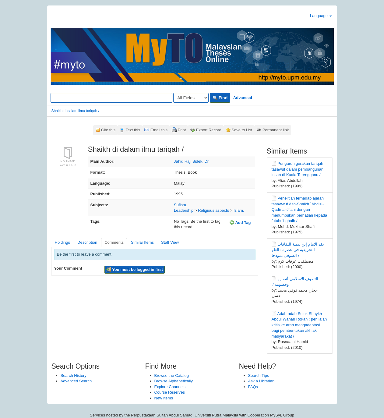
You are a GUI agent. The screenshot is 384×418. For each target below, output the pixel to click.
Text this (132, 130)
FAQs (253, 386)
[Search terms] (111, 98)
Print (182, 130)
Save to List (241, 130)
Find (220, 97)
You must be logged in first (134, 269)
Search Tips (258, 375)
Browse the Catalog (171, 375)
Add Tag (240, 222)
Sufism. (180, 205)
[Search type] (191, 98)
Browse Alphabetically (173, 381)
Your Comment (68, 268)
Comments (114, 242)
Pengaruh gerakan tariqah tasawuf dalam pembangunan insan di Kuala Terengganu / (298, 169)
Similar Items (142, 242)
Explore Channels (170, 386)
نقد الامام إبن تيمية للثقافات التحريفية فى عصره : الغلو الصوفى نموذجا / (298, 250)
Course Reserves (169, 392)
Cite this (108, 130)
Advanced (242, 97)
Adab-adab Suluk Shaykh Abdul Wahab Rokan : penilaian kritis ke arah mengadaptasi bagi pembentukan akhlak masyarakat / (299, 324)
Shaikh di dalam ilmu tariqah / (75, 111)
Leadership (183, 210)
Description (87, 242)
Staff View (170, 242)
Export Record (208, 130)
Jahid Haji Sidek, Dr (191, 161)
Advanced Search (76, 381)
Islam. (239, 210)
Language (321, 15)
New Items (163, 398)
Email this (158, 130)
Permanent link (275, 130)
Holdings (62, 242)
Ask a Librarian (261, 381)
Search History (73, 375)
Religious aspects (213, 210)
